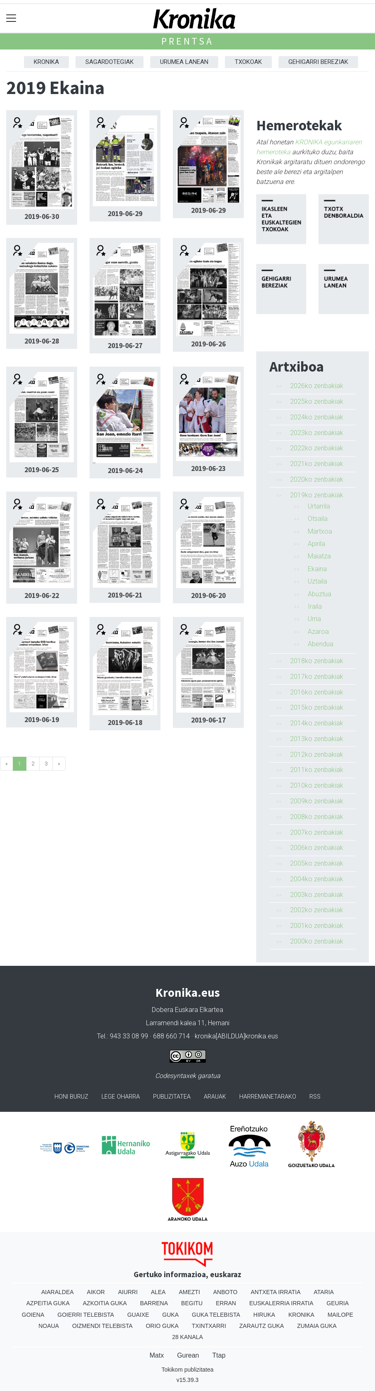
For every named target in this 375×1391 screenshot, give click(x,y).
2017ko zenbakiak (316, 676)
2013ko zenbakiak (316, 739)
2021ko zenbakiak (316, 464)
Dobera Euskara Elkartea (187, 1010)
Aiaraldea (57, 1292)
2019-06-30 (41, 216)
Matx (156, 1355)
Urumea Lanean (184, 62)
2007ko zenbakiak (316, 832)
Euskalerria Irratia (281, 1303)
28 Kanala (187, 1337)
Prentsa (187, 41)
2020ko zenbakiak (316, 479)
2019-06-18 (125, 722)
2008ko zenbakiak (316, 817)
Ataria (324, 1292)
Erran (226, 1303)
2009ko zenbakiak (316, 801)
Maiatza (319, 556)
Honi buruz (71, 1096)
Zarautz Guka (261, 1326)
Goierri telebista (85, 1314)
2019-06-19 (41, 719)
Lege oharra (120, 1096)
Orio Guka (162, 1326)
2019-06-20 (208, 595)
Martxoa (320, 531)
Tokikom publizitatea (187, 1369)
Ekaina (317, 569)
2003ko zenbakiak (316, 895)
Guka (170, 1314)
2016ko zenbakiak (316, 692)
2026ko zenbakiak (316, 386)
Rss (315, 1096)
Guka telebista (216, 1314)
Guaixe (138, 1314)
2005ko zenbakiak (316, 863)
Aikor (96, 1292)
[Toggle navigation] (11, 18)
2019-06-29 (125, 213)
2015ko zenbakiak (316, 707)
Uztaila (317, 581)
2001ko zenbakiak (316, 926)
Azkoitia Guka (105, 1303)
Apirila (316, 544)
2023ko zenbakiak (316, 433)
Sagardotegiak (109, 62)
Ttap (219, 1355)
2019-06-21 (125, 595)
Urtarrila (319, 506)
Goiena (33, 1314)
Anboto (225, 1292)
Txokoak (248, 62)
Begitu (192, 1303)
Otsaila (318, 519)
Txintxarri (209, 1326)
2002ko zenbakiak (316, 910)
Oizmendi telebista (102, 1326)
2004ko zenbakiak (316, 879)
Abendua (320, 644)
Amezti (189, 1292)
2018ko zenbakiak (316, 661)
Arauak (215, 1096)
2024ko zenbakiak (316, 417)
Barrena (154, 1303)
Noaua (48, 1326)
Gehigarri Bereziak (318, 62)
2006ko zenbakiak (316, 848)
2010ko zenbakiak (316, 785)
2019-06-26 (208, 343)
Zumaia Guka (317, 1326)
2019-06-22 (41, 595)
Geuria (338, 1303)
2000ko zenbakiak (316, 941)
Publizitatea (172, 1096)
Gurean (188, 1355)
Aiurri (127, 1292)
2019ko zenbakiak (316, 495)
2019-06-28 (41, 341)
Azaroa (318, 631)
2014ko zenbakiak (316, 723)
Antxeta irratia (276, 1292)
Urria (314, 619)
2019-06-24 (125, 470)
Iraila (315, 606)
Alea (158, 1292)
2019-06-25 (41, 469)
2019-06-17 (208, 720)
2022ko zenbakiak (316, 448)
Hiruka (264, 1314)
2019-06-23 (208, 468)
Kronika (46, 62)
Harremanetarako (267, 1096)
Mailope (340, 1314)
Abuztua (319, 594)
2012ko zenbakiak (316, 754)
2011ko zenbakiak (316, 770)
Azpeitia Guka (48, 1303)
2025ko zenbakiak (316, 401)
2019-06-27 (125, 345)
